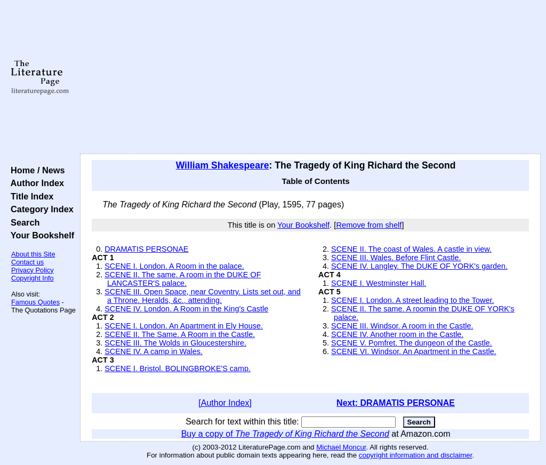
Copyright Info (32, 278)
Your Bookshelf (40, 235)
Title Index (29, 196)
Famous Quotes (35, 302)
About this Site (33, 254)
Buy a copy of (285, 433)
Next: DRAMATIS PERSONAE (395, 402)
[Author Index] (225, 402)
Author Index (35, 183)
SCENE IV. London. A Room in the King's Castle (186, 308)
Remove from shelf (369, 225)
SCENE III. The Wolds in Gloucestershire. (175, 343)
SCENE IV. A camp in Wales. (154, 351)
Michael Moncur (341, 447)
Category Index (40, 209)
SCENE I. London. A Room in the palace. (174, 266)
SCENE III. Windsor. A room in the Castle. (402, 326)
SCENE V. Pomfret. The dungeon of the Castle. (411, 343)
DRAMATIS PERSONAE (146, 249)
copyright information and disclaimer (415, 455)
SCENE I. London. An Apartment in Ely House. (184, 326)
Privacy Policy (32, 270)
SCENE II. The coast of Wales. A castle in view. (411, 249)
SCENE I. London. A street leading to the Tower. (412, 300)
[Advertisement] (310, 77)
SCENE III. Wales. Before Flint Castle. (396, 257)
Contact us (27, 262)
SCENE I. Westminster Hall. (378, 283)
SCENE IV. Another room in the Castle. (397, 334)
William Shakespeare (222, 165)
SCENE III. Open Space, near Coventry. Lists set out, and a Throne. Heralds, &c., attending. (203, 295)
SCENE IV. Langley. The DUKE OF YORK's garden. (419, 266)
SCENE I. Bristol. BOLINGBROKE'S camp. (178, 368)
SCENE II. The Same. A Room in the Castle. (180, 334)
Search (22, 222)
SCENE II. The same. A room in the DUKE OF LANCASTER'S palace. (183, 278)
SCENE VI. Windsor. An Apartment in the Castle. (413, 351)
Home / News (35, 170)
